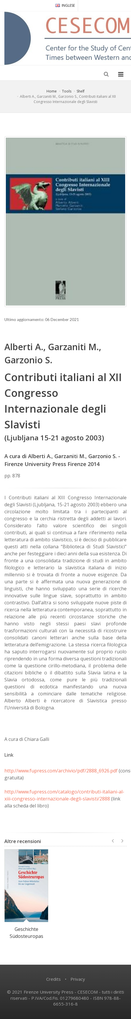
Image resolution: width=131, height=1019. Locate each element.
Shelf (81, 91)
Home (51, 91)
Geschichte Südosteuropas (26, 932)
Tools (66, 91)
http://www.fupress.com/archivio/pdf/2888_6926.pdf (61, 770)
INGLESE (65, 5)
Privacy (77, 979)
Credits (53, 979)
